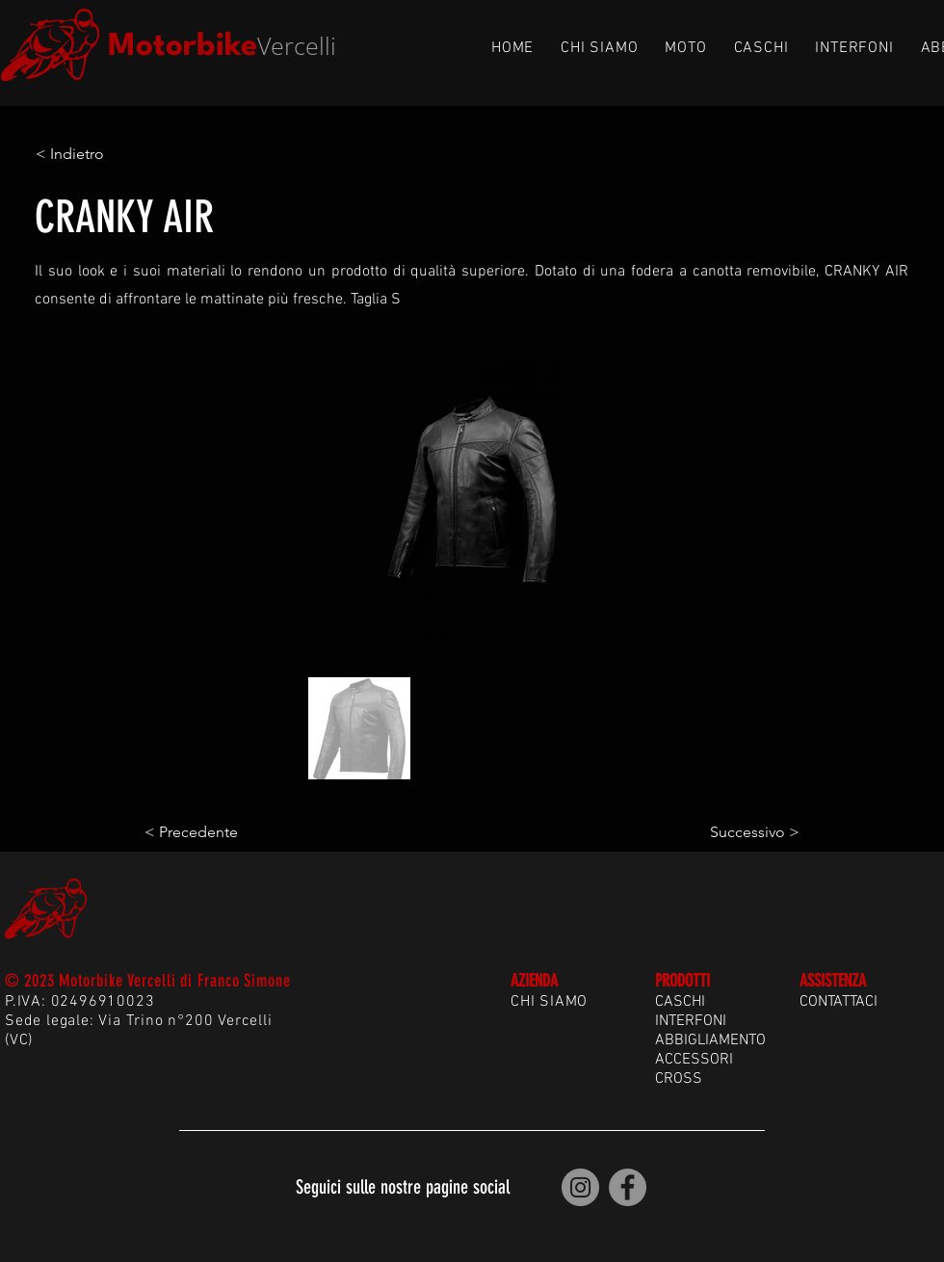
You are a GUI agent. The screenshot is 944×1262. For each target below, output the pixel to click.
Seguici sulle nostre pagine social (403, 1186)
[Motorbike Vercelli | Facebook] (627, 1187)
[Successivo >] (751, 832)
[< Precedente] (208, 832)
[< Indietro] (99, 154)
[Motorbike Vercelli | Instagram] (580, 1187)
